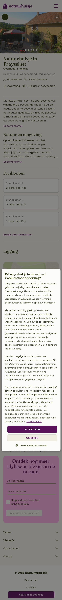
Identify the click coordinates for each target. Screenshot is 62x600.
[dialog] (30, 360)
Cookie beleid (33, 421)
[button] (31, 445)
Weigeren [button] (32, 438)
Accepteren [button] (32, 429)
